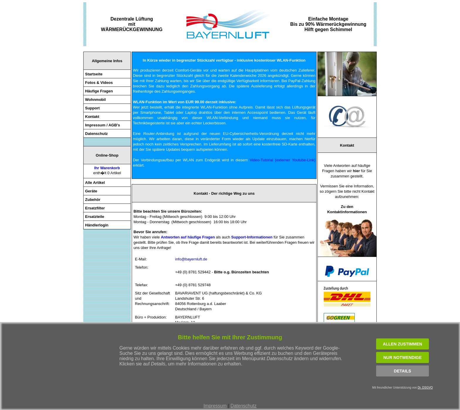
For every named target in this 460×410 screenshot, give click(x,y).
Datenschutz (244, 405)
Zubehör (92, 199)
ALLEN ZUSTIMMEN (402, 344)
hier (356, 171)
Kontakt (92, 116)
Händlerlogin (96, 225)
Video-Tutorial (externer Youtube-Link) (282, 160)
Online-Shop (107, 155)
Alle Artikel (95, 182)
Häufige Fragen (99, 91)
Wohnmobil (95, 99)
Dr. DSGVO (425, 387)
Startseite (93, 74)
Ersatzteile (94, 216)
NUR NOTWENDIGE (402, 357)
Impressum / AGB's (102, 125)
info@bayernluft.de (191, 259)
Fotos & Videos (99, 82)
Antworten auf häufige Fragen (188, 237)
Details (402, 371)
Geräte (91, 191)
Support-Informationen (252, 237)
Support (92, 108)
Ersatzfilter (95, 208)
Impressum (214, 405)
